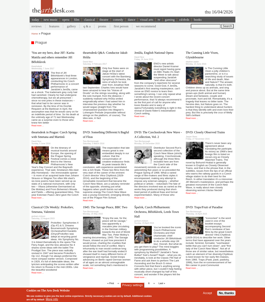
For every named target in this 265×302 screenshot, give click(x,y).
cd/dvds (184, 19)
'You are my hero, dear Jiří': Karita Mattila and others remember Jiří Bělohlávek (52, 57)
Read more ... (37, 125)
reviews (36, 26)
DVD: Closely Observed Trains (205, 132)
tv (159, 19)
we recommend (146, 26)
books (198, 19)
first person (121, 26)
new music (51, 19)
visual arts (146, 19)
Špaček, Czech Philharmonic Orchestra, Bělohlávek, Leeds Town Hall (156, 211)
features (54, 26)
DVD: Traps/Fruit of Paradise (204, 207)
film (76, 19)
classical (89, 19)
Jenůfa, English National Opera (153, 52)
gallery (71, 26)
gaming (170, 19)
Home (34, 33)
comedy (118, 19)
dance (131, 19)
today (35, 19)
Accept (207, 293)
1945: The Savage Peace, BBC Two (105, 207)
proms (102, 26)
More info (52, 300)
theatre (104, 19)
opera (65, 19)
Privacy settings (132, 285)
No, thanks (226, 293)
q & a (87, 26)
